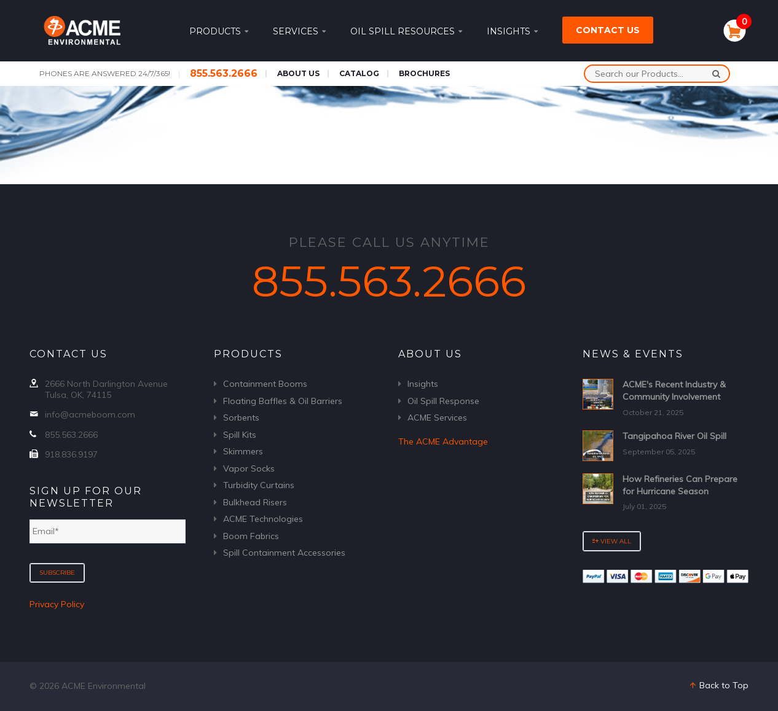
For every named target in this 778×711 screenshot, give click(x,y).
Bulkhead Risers (255, 502)
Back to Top (718, 685)
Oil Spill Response (443, 400)
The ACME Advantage (443, 441)
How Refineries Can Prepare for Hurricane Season (680, 485)
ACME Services (437, 417)
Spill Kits (239, 434)
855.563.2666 (223, 73)
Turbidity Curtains (258, 485)
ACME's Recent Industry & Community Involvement (674, 390)
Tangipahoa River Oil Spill (674, 435)
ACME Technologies (263, 518)
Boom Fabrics (251, 536)
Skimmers (243, 451)
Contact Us (608, 30)
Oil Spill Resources (406, 31)
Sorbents (241, 417)
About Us (298, 73)
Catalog (359, 73)
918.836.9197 (71, 454)
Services (299, 31)
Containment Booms (265, 383)
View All (611, 541)
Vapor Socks (249, 468)
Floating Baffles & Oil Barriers (282, 400)
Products (218, 31)
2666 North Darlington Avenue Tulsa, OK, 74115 (106, 389)
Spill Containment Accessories (284, 552)
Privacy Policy (56, 604)
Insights (512, 31)
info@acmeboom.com (90, 414)
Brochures (424, 73)
